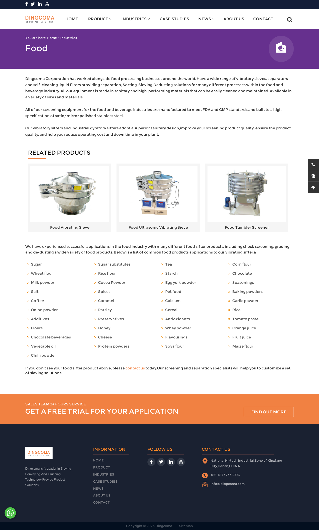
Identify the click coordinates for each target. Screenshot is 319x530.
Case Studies (174, 19)
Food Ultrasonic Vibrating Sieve (158, 198)
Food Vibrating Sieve (69, 198)
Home (71, 19)
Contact (263, 19)
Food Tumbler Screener (247, 198)
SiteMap (186, 526)
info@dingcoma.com (227, 484)
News (206, 19)
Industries (135, 19)
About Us (233, 19)
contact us (135, 368)
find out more (268, 412)
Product (99, 19)
